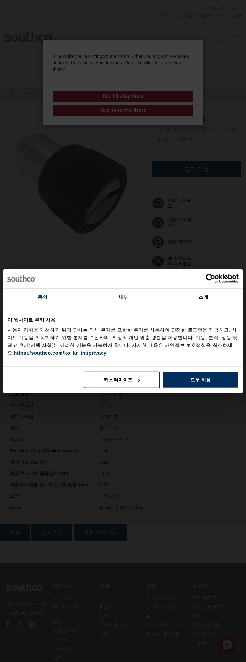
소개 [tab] (203, 296)
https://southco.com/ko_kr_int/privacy (60, 353)
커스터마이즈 (122, 379)
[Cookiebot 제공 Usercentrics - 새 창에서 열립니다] (211, 278)
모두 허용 (200, 379)
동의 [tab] (42, 296)
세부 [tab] (123, 296)
